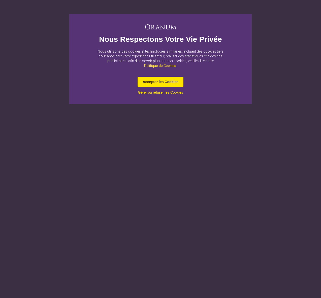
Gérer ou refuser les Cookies (160, 92)
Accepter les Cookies (160, 81)
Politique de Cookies (160, 66)
